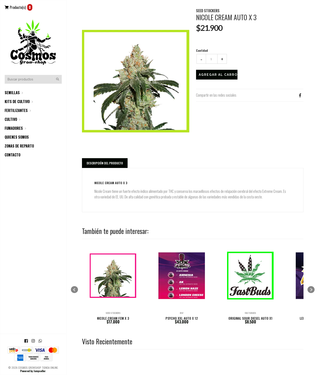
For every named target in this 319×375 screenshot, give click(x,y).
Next (311, 289)
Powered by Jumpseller (33, 371)
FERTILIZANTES (16, 110)
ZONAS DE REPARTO (19, 146)
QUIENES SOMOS (17, 137)
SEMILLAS (12, 92)
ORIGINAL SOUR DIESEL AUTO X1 (250, 318)
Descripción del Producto (105, 163)
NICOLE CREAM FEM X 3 (113, 318)
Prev (74, 289)
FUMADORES (14, 128)
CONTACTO (12, 155)
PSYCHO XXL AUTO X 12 (181, 318)
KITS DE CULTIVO (17, 101)
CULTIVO (11, 119)
